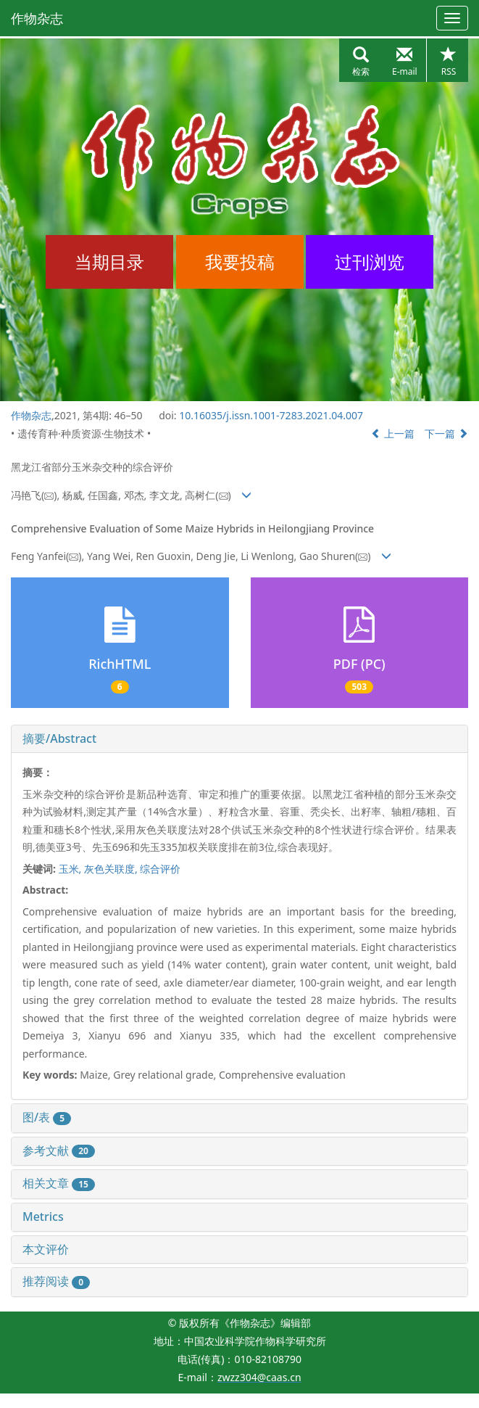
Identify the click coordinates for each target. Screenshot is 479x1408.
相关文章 (58, 1183)
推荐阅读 (56, 1281)
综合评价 (160, 869)
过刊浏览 (369, 261)
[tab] (239, 739)
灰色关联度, (112, 869)
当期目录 (109, 261)
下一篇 (446, 433)
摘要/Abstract (59, 738)
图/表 (46, 1117)
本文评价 (45, 1249)
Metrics (43, 1216)
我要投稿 (240, 261)
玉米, (71, 869)
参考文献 (58, 1150)
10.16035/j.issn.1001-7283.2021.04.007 (271, 415)
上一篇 (393, 433)
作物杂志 (37, 18)
